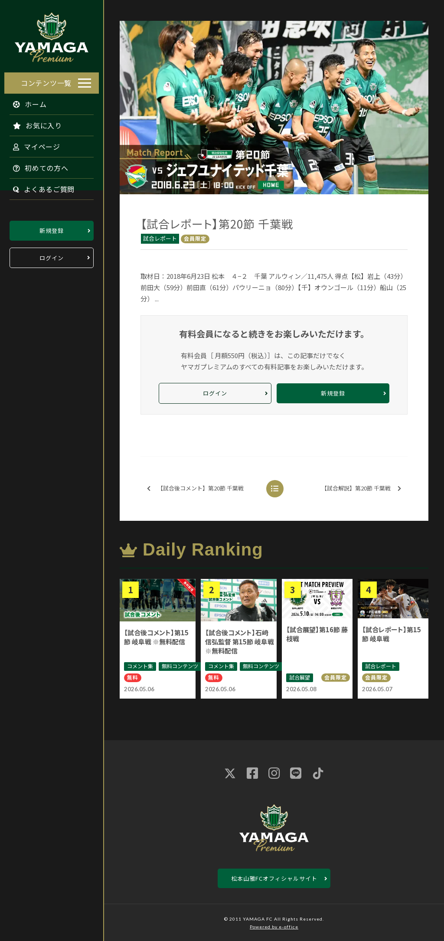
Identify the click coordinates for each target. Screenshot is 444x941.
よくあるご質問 (39, 187)
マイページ (32, 144)
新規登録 (51, 228)
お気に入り (33, 123)
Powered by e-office (274, 926)
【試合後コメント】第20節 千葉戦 (195, 488)
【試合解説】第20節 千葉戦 (361, 488)
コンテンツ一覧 (46, 80)
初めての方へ (36, 165)
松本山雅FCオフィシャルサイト (274, 878)
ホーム (25, 102)
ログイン (51, 256)
